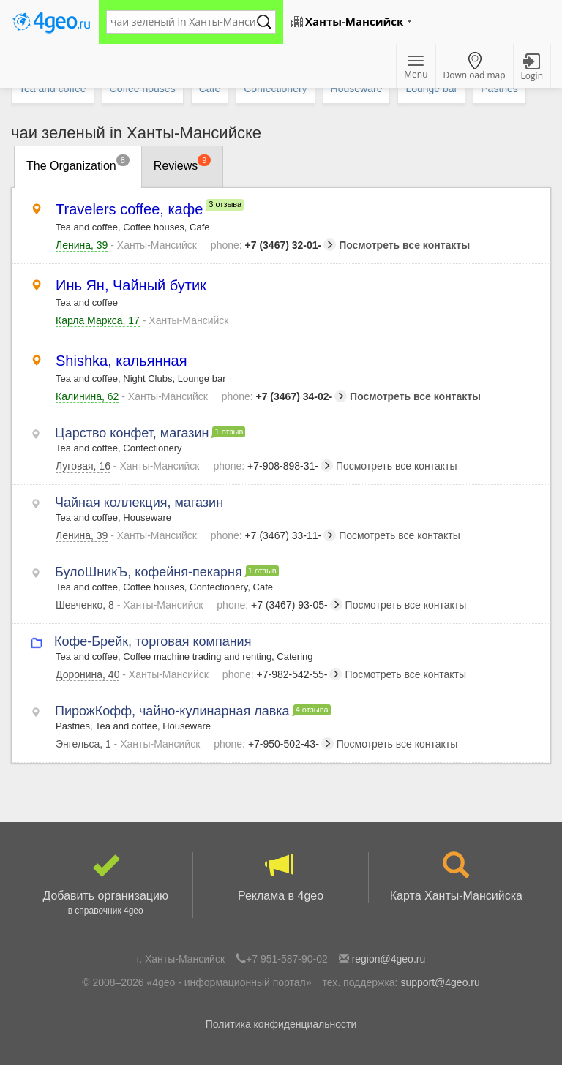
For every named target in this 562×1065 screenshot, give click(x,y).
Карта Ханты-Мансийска (456, 877)
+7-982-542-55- (282, 674)
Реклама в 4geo (280, 877)
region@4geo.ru (389, 959)
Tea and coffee (52, 88)
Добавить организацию (105, 885)
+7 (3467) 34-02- (284, 396)
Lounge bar (431, 88)
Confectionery (275, 88)
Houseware (357, 88)
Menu (415, 68)
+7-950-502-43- (274, 744)
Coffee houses (143, 88)
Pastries (499, 88)
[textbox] (183, 22)
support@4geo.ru (439, 982)
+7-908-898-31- (273, 466)
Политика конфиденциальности (281, 1024)
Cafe (210, 88)
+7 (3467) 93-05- (279, 605)
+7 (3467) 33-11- (273, 535)
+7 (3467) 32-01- (273, 245)
